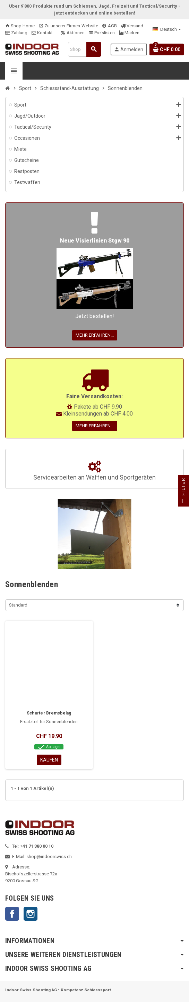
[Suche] (84, 49)
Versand (132, 25)
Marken (129, 32)
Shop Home (20, 25)
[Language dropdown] (167, 29)
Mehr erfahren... (95, 335)
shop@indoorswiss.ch (49, 856)
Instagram (30, 914)
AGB (109, 25)
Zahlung (16, 32)
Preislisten (102, 32)
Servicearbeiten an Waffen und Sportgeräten (94, 471)
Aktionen (73, 32)
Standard (18, 605)
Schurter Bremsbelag (49, 713)
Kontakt (42, 32)
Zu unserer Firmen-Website (68, 25)
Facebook (12, 914)
